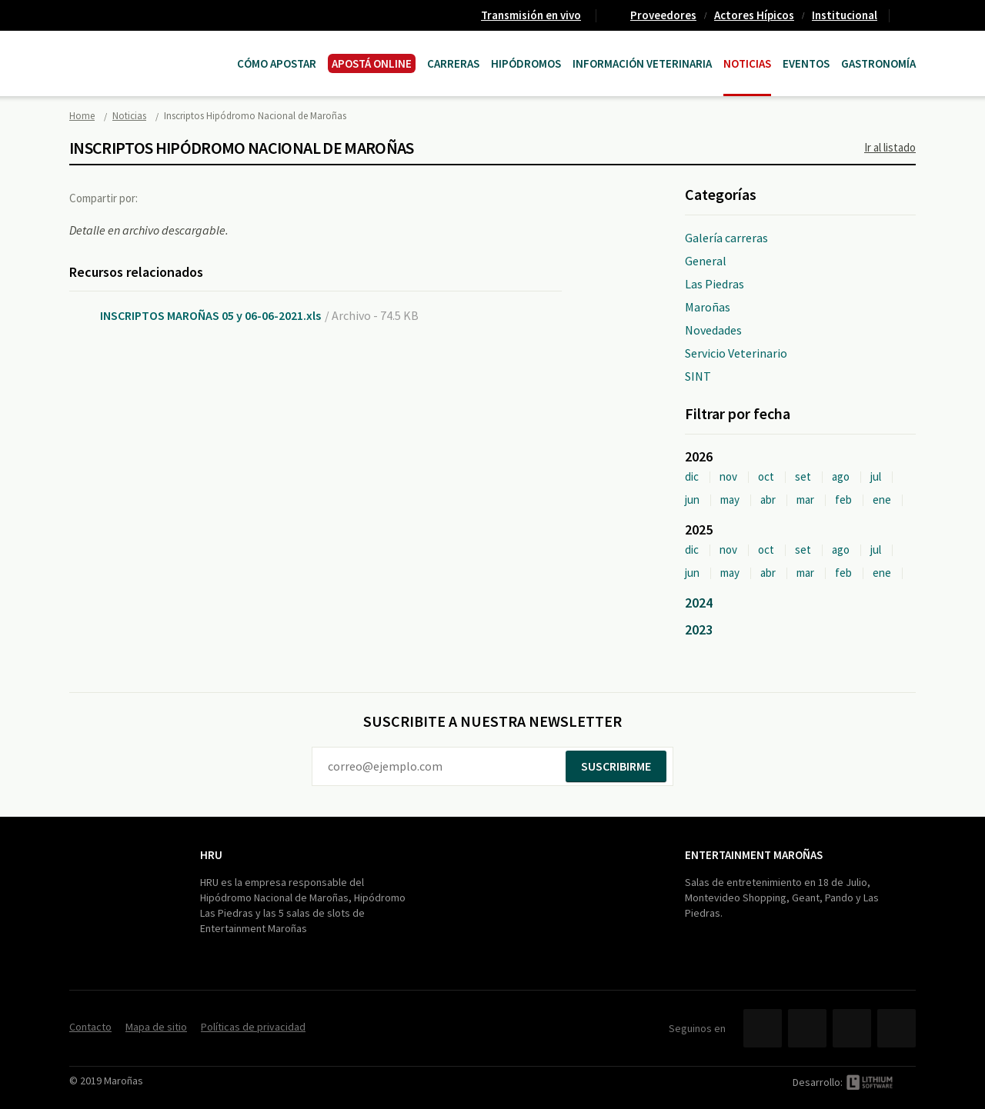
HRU (211, 855)
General (705, 260)
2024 (699, 602)
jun (692, 499)
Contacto (909, 15)
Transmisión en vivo (531, 15)
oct (766, 476)
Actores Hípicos (754, 15)
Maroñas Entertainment (147, 48)
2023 (699, 629)
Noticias (747, 63)
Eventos (806, 63)
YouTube (852, 1028)
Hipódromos (526, 63)
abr (768, 499)
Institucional (844, 15)
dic (692, 476)
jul (875, 476)
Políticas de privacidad (253, 1027)
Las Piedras (714, 283)
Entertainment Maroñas (754, 855)
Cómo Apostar (276, 63)
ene (882, 499)
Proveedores (663, 15)
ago (841, 476)
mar (805, 499)
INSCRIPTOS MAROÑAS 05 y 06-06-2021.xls (210, 315)
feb (843, 499)
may (730, 499)
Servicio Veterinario (736, 353)
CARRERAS (453, 63)
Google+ (227, 198)
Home (82, 116)
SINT (698, 376)
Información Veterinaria (642, 63)
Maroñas (707, 307)
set (803, 476)
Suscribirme (616, 766)
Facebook (164, 198)
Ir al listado (890, 147)
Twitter (195, 198)
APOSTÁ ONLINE (372, 63)
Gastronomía (878, 63)
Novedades (713, 330)
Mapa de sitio (156, 1027)
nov (728, 476)
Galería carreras (726, 237)
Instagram (896, 1028)
